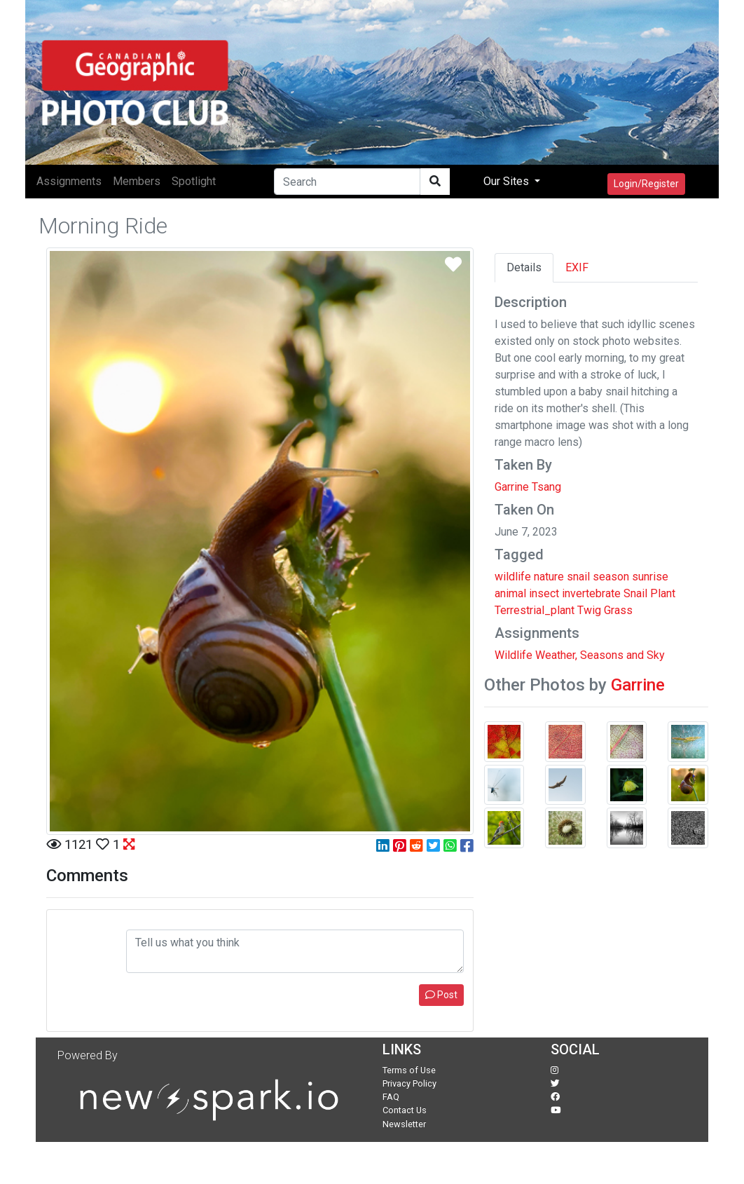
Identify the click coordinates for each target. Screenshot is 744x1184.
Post (441, 994)
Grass (618, 610)
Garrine (638, 685)
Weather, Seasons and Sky (600, 655)
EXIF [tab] (576, 267)
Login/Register (646, 183)
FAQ (391, 1096)
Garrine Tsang (528, 487)
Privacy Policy (409, 1083)
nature (549, 576)
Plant (662, 593)
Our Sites (507, 181)
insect (544, 593)
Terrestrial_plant (534, 610)
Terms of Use (409, 1070)
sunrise (650, 576)
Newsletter (404, 1124)
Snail (635, 593)
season (611, 576)
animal (510, 593)
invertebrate (591, 593)
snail (578, 576)
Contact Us (405, 1110)
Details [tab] (524, 267)
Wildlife (513, 655)
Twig (589, 610)
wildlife (513, 576)
